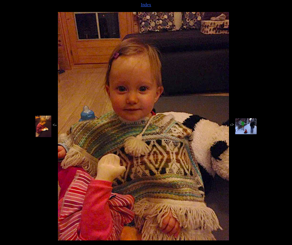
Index (146, 4)
